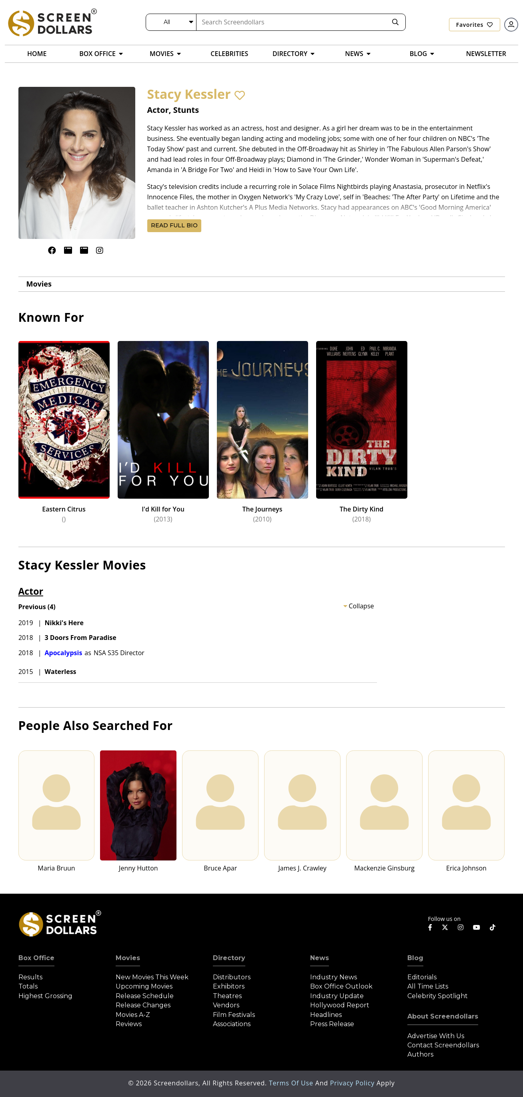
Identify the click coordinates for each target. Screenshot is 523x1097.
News (319, 958)
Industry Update (337, 996)
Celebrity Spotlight (437, 996)
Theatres (227, 996)
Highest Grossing (45, 996)
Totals (28, 986)
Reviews (129, 1024)
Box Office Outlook (341, 986)
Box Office (36, 958)
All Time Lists (427, 986)
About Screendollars (442, 1016)
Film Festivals (234, 1015)
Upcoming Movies (144, 986)
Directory (229, 958)
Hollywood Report (339, 1005)
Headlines (326, 1015)
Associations (231, 1024)
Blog (415, 958)
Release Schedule (145, 996)
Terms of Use (292, 1083)
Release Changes (143, 1005)
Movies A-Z (133, 1015)
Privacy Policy (353, 1083)
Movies (39, 284)
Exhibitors (228, 986)
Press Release (332, 1024)
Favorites (474, 24)
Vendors (226, 1005)
